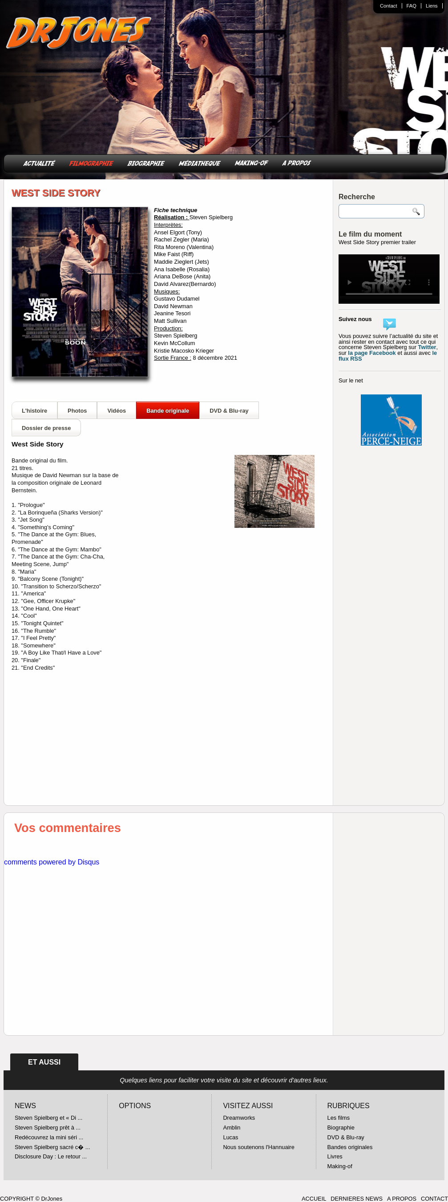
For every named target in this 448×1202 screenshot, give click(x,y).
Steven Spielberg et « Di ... (48, 1117)
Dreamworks (239, 1117)
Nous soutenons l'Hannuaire (258, 1147)
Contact (388, 5)
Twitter (427, 347)
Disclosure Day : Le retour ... (51, 1156)
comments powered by (51, 862)
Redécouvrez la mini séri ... (49, 1137)
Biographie (341, 1127)
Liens (432, 5)
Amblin (231, 1127)
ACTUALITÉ (39, 162)
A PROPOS (296, 162)
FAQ (411, 5)
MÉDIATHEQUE (200, 162)
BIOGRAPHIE (146, 162)
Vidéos (116, 410)
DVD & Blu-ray (229, 410)
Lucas (230, 1137)
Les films (338, 1117)
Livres (335, 1156)
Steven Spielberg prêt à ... (48, 1127)
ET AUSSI (44, 1062)
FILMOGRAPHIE (91, 162)
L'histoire (34, 410)
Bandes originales (350, 1147)
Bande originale (167, 410)
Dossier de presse (46, 428)
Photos (77, 410)
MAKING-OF (251, 162)
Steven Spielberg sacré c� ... (52, 1147)
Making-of (339, 1166)
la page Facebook (372, 353)
